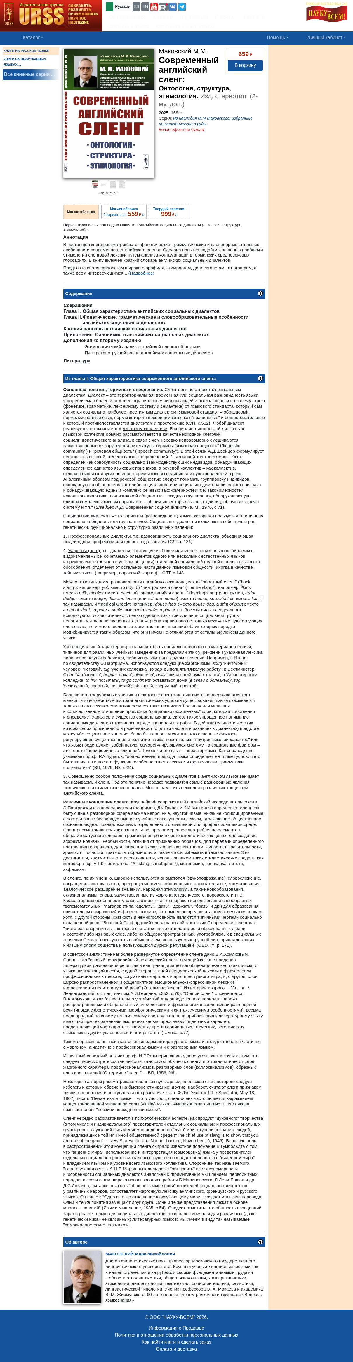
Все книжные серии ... (29, 74)
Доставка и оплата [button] (129, 26)
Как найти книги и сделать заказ (176, 1342)
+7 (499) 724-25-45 (209, 6)
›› (169, 212)
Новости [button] (224, 17)
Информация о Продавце (176, 1328)
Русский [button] (122, 6)
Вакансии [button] (252, 17)
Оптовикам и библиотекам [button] (185, 26)
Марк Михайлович (140, 1253)
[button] (154, 7)
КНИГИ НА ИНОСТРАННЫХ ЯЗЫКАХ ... (25, 61)
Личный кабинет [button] (324, 37)
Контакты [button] (163, 17)
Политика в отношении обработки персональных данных (176, 1335)
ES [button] (136, 6)
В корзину (245, 65)
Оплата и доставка (176, 1349)
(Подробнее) (141, 273)
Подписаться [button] (194, 17)
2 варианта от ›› (123, 212)
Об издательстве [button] (127, 17)
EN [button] (145, 6)
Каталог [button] (31, 37)
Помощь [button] (276, 37)
